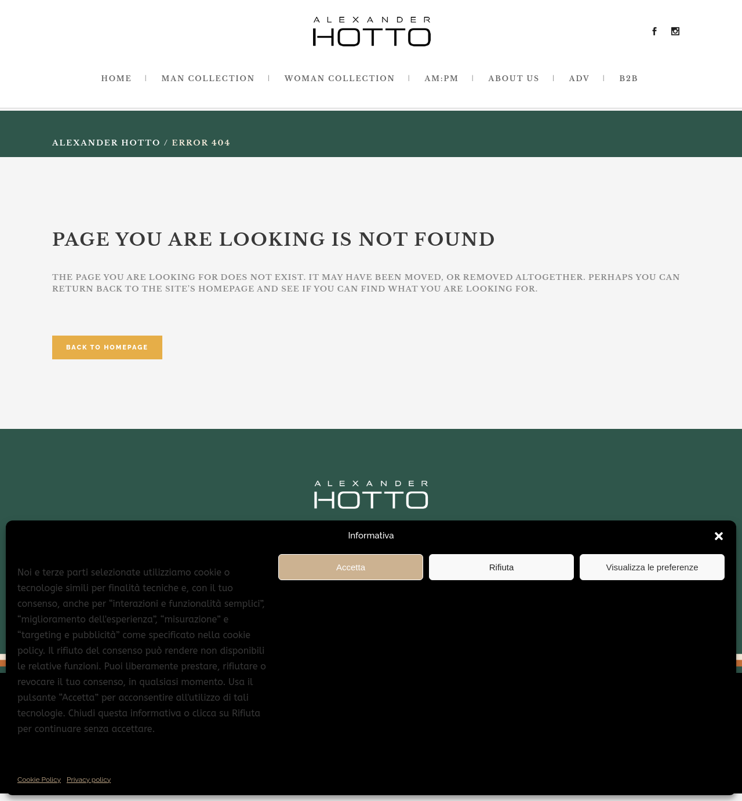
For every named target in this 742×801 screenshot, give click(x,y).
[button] (719, 536)
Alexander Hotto (106, 143)
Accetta (350, 567)
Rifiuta (501, 567)
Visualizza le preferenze (652, 567)
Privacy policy (89, 779)
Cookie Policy (39, 779)
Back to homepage (107, 347)
